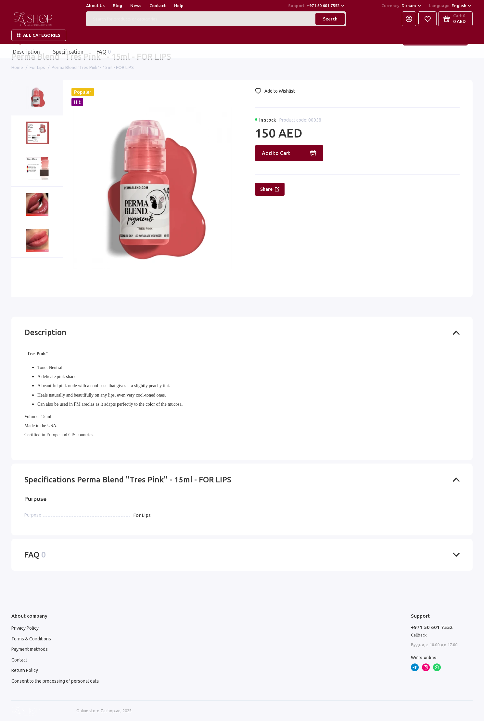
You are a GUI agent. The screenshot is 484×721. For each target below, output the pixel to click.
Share (269, 189)
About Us (95, 5)
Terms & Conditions (31, 638)
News (135, 5)
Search (330, 18)
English (450, 5)
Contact (157, 5)
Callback (419, 635)
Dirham (401, 5)
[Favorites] (427, 18)
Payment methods (29, 649)
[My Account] (409, 18)
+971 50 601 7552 (316, 5)
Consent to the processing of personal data (55, 681)
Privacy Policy (25, 628)
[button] (24, 277)
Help (179, 5)
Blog (117, 5)
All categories (39, 35)
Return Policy (24, 670)
